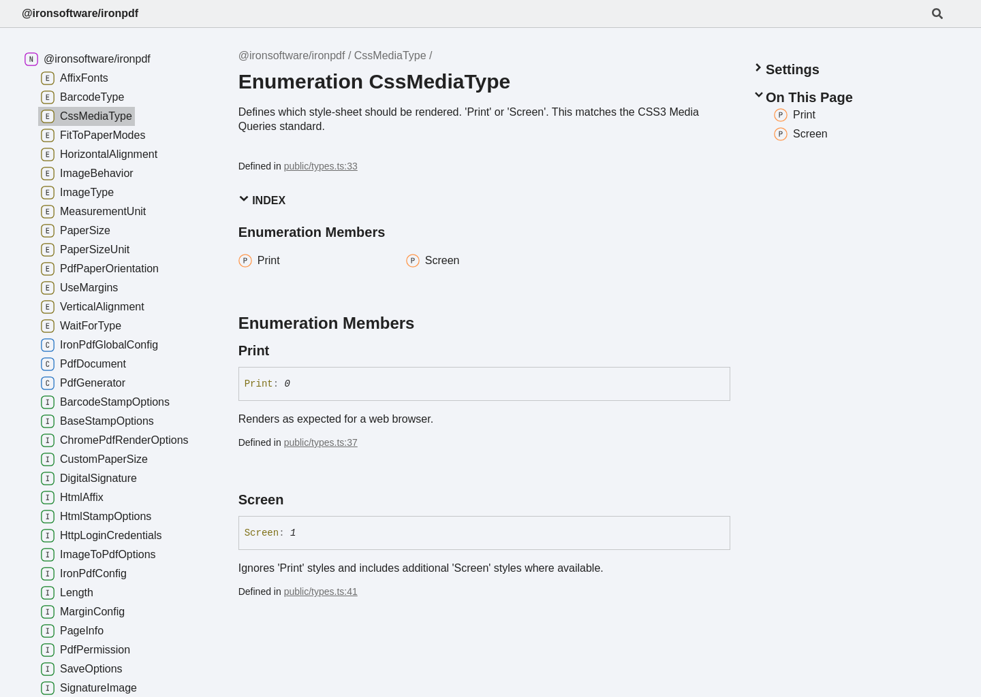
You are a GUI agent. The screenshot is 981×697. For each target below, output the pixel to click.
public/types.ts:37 (321, 442)
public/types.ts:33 (321, 166)
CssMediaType (390, 55)
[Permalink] (281, 350)
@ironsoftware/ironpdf (80, 13)
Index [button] (261, 199)
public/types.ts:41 (321, 591)
